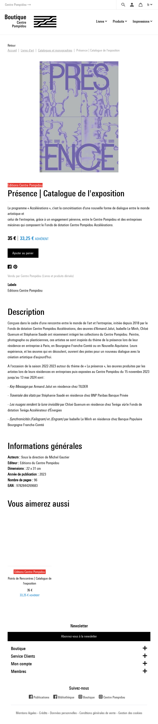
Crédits (43, 713)
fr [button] (148, 4)
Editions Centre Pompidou (25, 290)
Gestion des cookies (130, 713)
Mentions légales (26, 713)
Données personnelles (63, 713)
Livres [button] (100, 21)
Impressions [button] (141, 21)
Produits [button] (118, 21)
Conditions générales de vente (97, 713)
